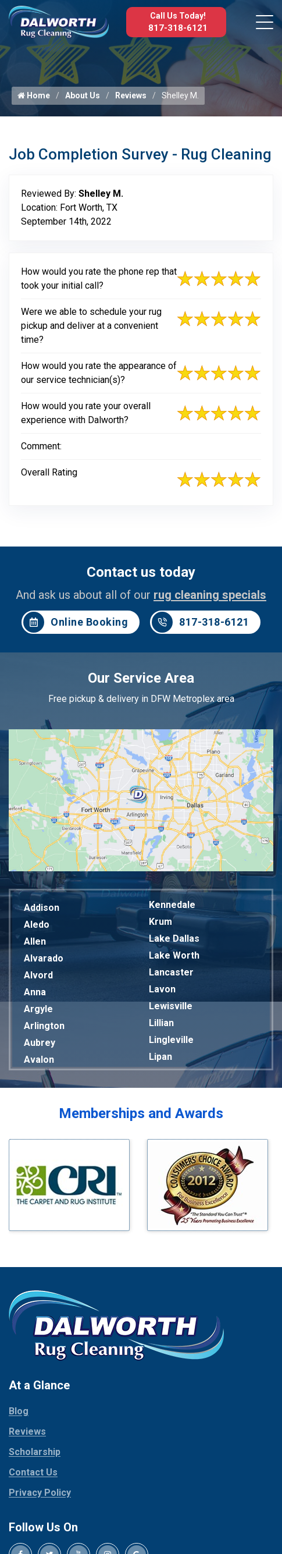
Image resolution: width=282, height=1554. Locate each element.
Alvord (38, 975)
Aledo (36, 924)
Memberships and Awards (141, 1113)
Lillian (161, 1022)
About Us (82, 95)
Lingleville (171, 1039)
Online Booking (75, 622)
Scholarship (34, 1451)
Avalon (39, 1059)
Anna (35, 992)
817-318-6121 (178, 28)
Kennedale (172, 904)
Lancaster (171, 972)
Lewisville (170, 1006)
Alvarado (43, 958)
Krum (160, 921)
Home (33, 95)
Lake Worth (174, 955)
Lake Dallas (174, 938)
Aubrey (39, 1042)
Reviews (131, 95)
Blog (18, 1411)
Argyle (38, 1008)
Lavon (162, 989)
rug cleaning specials (210, 595)
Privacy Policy (40, 1492)
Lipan (160, 1056)
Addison (41, 907)
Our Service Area (141, 678)
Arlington (44, 1025)
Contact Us (33, 1472)
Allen (35, 941)
